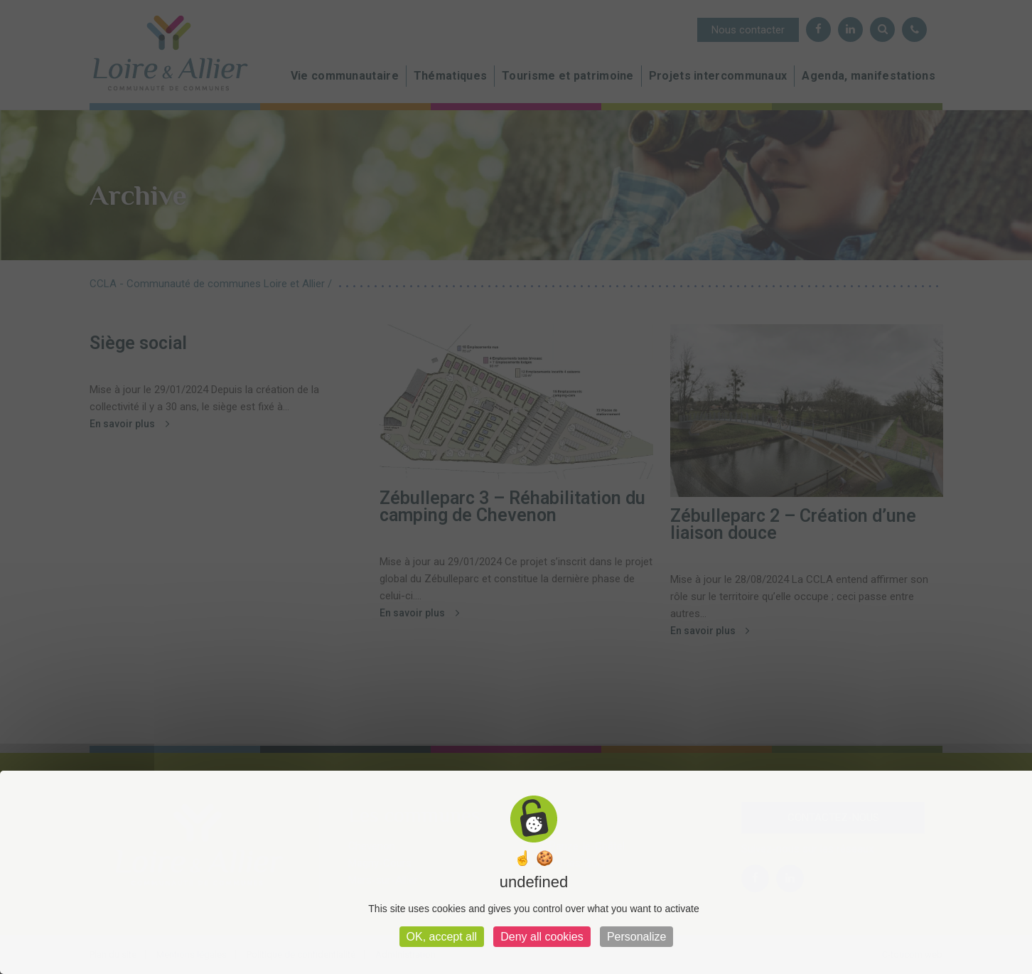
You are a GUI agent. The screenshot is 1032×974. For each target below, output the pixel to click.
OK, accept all (442, 937)
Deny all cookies (542, 937)
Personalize (637, 937)
